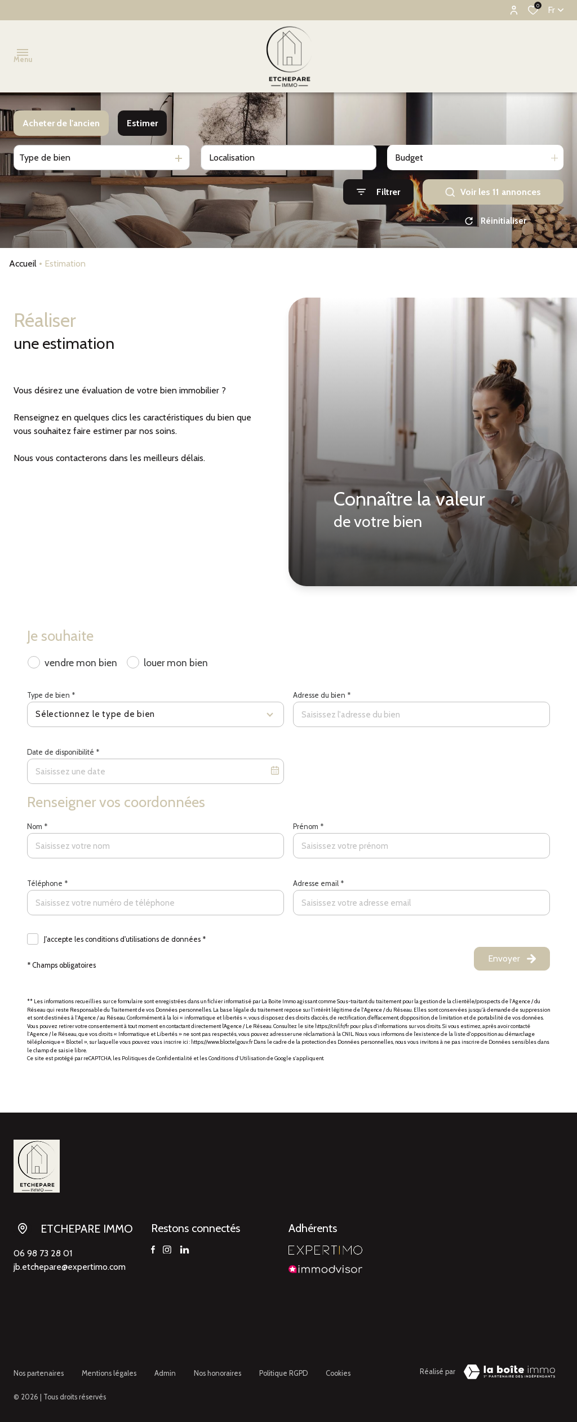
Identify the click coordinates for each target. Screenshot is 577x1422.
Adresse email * (318, 883)
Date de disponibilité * (63, 752)
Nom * (37, 826)
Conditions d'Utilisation (236, 1058)
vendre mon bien (81, 662)
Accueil (23, 263)
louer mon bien (176, 662)
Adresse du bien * (321, 695)
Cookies (338, 1370)
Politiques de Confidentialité (157, 1058)
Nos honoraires (217, 1370)
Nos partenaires (39, 1370)
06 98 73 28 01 (43, 1253)
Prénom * (308, 826)
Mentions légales (109, 1370)
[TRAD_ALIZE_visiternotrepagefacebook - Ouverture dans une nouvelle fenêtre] (153, 1250)
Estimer (142, 123)
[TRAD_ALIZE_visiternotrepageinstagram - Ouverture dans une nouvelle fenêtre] (167, 1250)
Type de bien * (51, 695)
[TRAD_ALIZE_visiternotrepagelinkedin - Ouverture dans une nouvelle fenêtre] (184, 1250)
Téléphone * (47, 883)
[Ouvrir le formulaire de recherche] (378, 192)
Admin (165, 1370)
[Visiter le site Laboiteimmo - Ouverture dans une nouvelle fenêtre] (509, 1372)
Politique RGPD (283, 1370)
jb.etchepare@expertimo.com (70, 1266)
